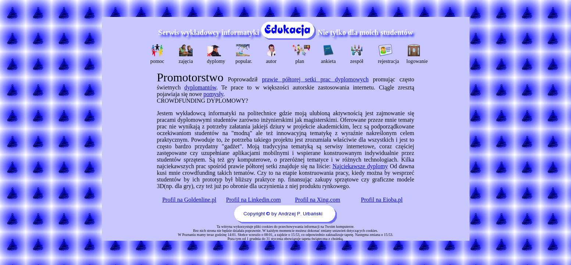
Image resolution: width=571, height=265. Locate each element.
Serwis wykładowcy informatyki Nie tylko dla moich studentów (285, 32)
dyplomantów (200, 87)
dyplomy (215, 54)
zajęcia (186, 54)
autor (271, 54)
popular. (243, 54)
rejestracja (386, 54)
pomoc (157, 54)
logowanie (414, 54)
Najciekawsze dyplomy (360, 166)
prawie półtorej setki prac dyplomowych (315, 79)
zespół (356, 54)
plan (300, 54)
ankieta (328, 54)
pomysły (213, 94)
